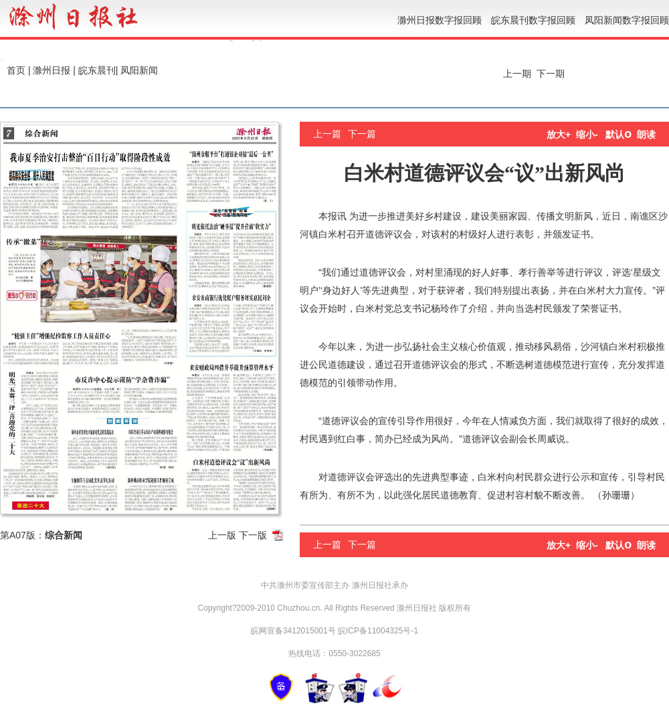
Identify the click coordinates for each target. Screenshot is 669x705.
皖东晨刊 (97, 70)
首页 (16, 70)
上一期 (515, 73)
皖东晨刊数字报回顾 (533, 20)
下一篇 (362, 133)
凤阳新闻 (139, 70)
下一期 (552, 73)
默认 (618, 134)
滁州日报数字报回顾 (439, 20)
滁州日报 (51, 70)
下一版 (253, 535)
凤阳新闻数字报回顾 (627, 20)
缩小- (587, 134)
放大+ (559, 134)
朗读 (646, 134)
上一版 (222, 535)
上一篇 (327, 133)
